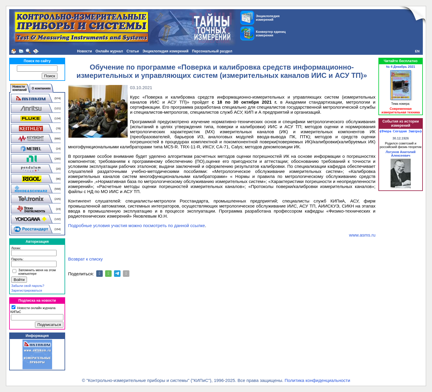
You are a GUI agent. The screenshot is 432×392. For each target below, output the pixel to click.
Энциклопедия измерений (165, 51)
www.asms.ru (362, 234)
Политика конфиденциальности (317, 380)
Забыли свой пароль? (27, 285)
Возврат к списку (85, 258)
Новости (84, 51)
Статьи (132, 51)
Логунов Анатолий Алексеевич (400, 153)
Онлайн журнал (109, 51)
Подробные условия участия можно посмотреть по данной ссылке (136, 225)
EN (417, 51)
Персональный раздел (212, 51)
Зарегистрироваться (26, 290)
